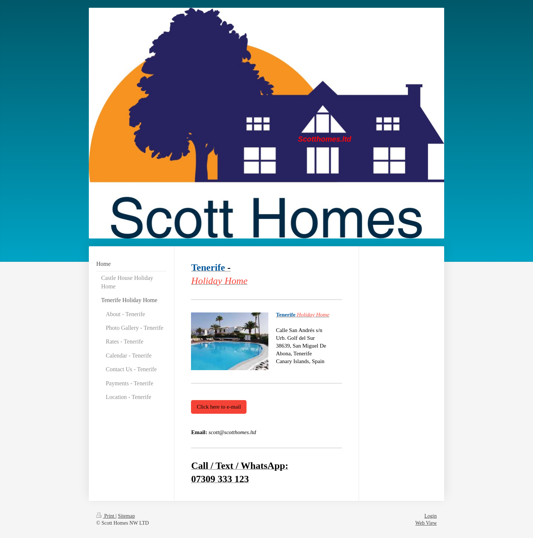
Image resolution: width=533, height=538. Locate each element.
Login (431, 516)
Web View (426, 523)
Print (105, 516)
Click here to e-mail (219, 407)
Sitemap (126, 516)
